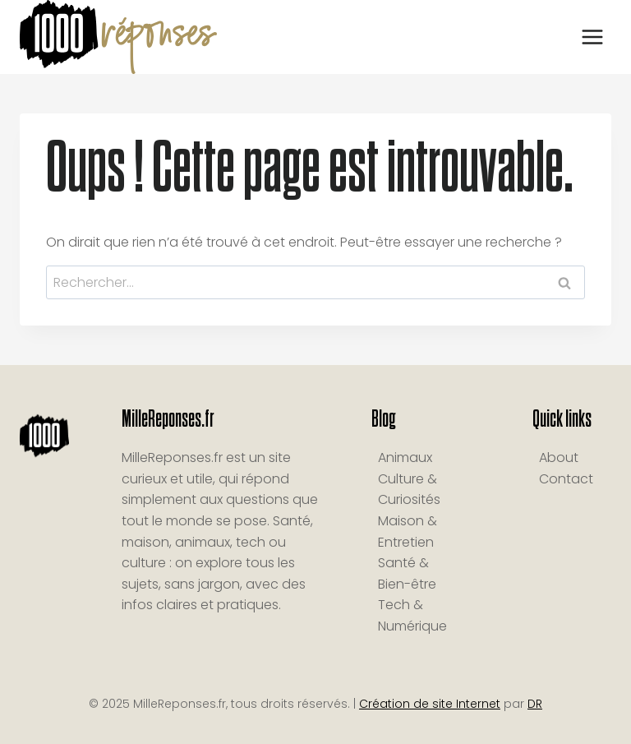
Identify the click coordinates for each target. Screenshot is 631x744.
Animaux (405, 457)
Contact (566, 478)
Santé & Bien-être (407, 573)
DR (534, 703)
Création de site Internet (429, 703)
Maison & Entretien (407, 531)
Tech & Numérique (412, 615)
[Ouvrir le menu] (592, 36)
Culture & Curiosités (409, 489)
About (558, 457)
